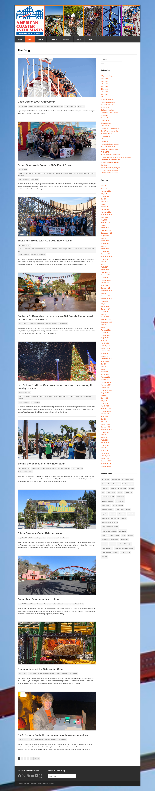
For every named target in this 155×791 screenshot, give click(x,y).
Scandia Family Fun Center (110, 162)
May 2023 (104, 194)
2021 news (104, 92)
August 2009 (105, 393)
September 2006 (106, 429)
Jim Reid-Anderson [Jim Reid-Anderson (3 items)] (107, 509)
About (79, 39)
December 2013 (106, 311)
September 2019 (106, 233)
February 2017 (106, 272)
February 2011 (106, 346)
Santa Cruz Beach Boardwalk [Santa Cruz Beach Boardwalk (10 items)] (110, 535)
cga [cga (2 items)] (103, 492)
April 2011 (104, 340)
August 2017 (105, 259)
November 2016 (106, 280)
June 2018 (104, 246)
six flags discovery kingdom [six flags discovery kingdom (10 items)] (110, 539)
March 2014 (105, 306)
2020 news (104, 89)
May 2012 (104, 327)
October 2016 (105, 283)
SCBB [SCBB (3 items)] (123, 535)
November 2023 (106, 191)
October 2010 (105, 356)
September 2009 (106, 390)
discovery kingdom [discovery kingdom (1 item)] (107, 501)
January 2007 (105, 424)
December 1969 (106, 466)
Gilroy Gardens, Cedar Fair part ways (40, 533)
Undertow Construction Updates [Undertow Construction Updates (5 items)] (124, 548)
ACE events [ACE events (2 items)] (105, 479)
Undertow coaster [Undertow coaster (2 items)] (107, 548)
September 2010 (106, 359)
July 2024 (104, 186)
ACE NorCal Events (32, 173)
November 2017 (106, 251)
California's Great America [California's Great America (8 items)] (118, 488)
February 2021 (106, 222)
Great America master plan (109, 131)
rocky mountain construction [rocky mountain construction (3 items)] (110, 526)
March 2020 (105, 228)
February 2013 (106, 319)
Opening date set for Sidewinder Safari (41, 669)
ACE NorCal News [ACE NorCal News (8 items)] (127, 479)
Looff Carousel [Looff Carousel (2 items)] (125, 509)
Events (40, 39)
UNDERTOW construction (109, 173)
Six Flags (104, 165)
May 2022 (104, 204)
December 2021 (106, 209)
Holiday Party (57, 396)
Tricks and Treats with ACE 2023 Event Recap (45, 240)
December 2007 (106, 411)
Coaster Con (105, 118)
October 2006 (105, 427)
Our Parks (66, 39)
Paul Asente (81, 106)
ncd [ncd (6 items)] (119, 514)
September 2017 (106, 256)
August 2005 (105, 445)
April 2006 (104, 440)
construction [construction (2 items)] (120, 496)
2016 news (104, 81)
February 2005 (106, 456)
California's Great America (74, 248)
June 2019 (104, 238)
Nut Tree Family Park (108, 147)
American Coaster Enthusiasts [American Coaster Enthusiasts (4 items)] (111, 484)
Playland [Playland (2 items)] (123, 518)
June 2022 (104, 202)
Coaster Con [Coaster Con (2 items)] (128, 492)
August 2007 (105, 416)
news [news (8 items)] (123, 514)
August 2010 (105, 361)
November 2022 (106, 196)
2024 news (32, 106)
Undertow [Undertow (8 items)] (113, 544)
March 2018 (105, 249)
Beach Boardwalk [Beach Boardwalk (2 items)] (127, 484)
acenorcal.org (69, 173)
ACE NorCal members (45, 173)
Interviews (40, 739)
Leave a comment (70, 106)
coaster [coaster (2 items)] (120, 492)
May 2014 (104, 304)
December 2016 (106, 277)
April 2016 (104, 285)
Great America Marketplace (110, 128)
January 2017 (105, 275)
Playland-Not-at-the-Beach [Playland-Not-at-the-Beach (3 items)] (110, 522)
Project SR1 (105, 152)
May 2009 (104, 401)
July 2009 (104, 395)
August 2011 (105, 338)
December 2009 (106, 382)
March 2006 (105, 442)
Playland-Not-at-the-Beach (109, 149)
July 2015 (104, 293)
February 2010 (106, 377)
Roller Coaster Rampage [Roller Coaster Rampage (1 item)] (109, 531)
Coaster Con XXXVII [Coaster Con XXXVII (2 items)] (108, 496)
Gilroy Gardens (47, 396)
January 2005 (105, 458)
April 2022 (104, 207)
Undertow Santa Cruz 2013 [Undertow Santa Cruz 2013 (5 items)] (110, 552)
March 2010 (105, 374)
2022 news (22, 396)
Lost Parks (53, 39)
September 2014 (106, 298)
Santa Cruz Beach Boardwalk (54, 106)
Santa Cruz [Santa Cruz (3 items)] (122, 531)
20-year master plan (107, 76)
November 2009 (106, 385)
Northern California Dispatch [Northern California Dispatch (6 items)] (110, 518)
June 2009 (104, 398)
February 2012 (106, 330)
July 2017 (104, 262)
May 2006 (104, 437)
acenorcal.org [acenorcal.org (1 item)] (116, 479)
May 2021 (104, 220)
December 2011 (106, 332)
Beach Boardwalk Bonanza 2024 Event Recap (45, 165)
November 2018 (106, 243)
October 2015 (105, 288)
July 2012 (104, 325)
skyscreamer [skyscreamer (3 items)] (124, 539)
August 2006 (105, 432)
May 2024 (104, 188)
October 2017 (105, 254)
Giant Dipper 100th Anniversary (36, 101)
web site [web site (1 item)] (104, 556)
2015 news (104, 78)
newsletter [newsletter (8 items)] (131, 514)
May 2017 (104, 264)
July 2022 (104, 199)
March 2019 (105, 241)
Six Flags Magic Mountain (109, 170)
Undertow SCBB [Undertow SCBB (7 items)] (125, 552)
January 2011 (105, 348)
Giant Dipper (40, 106)
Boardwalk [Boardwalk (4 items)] (105, 488)
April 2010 (104, 372)
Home (20, 39)
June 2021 (104, 217)
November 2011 (106, 335)
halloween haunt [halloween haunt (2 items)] (118, 505)
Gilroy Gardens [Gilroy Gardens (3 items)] (120, 501)
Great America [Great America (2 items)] (106, 505)
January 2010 (105, 380)
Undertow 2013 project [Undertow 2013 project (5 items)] (125, 544)
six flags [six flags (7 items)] (130, 535)
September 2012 (106, 322)
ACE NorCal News (58, 173)
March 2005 (105, 453)
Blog (29, 39)
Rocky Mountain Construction (110, 154)
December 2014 (106, 296)
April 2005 (104, 450)
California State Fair (107, 110)
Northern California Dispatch (110, 144)
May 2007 (104, 421)
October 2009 (105, 388)
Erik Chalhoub (63, 323)
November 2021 (106, 212)
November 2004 (106, 463)
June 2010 (104, 367)
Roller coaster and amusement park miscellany (116, 157)
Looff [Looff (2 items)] (117, 509)
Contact (90, 39)
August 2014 (105, 301)
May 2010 (104, 369)
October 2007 (105, 414)
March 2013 (105, 317)
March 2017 (105, 270)
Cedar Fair (87, 248)
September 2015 (106, 291)
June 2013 (104, 314)
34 (35, 758)
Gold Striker (105, 126)
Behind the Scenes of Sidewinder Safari (42, 463)
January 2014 (105, 309)
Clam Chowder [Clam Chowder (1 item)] (111, 492)
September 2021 (106, 214)
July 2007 (104, 419)
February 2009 (106, 408)
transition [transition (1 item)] (104, 544)
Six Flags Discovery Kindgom (61, 468)
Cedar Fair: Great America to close (38, 599)
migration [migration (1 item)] (104, 514)
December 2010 (106, 351)
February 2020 (106, 230)
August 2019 (105, 235)
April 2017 (104, 267)
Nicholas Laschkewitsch (38, 254)
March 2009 (105, 406)
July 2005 (104, 448)
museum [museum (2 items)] (112, 514)
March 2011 (105, 343)
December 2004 (106, 461)
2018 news (104, 86)
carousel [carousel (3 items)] (131, 488)
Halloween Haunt (106, 133)
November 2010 (106, 353)
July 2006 (104, 435)
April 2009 (104, 403)
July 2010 (104, 364)
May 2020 (104, 225)
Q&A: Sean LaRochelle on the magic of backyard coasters (53, 735)
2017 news (104, 84)
